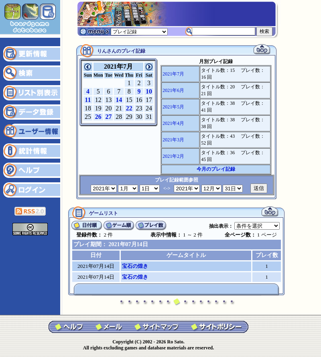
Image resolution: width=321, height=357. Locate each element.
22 (129, 108)
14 (119, 99)
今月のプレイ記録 (216, 169)
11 (88, 99)
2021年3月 (173, 140)
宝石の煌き (135, 266)
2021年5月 (173, 107)
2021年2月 (173, 156)
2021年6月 (173, 90)
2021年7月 (173, 74)
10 (149, 91)
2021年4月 (173, 123)
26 (98, 116)
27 (109, 116)
